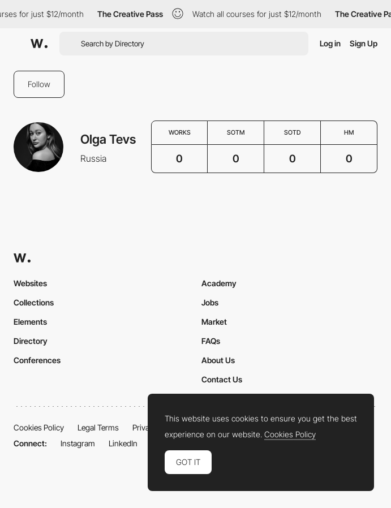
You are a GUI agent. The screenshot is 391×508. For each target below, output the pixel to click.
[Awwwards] (39, 43)
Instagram (78, 443)
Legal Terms (98, 427)
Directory (31, 341)
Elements (30, 321)
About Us (218, 360)
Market (214, 321)
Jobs (209, 302)
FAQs (210, 341)
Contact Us (221, 379)
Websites (30, 283)
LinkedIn (123, 443)
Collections (34, 302)
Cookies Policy (39, 427)
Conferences (37, 360)
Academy (219, 283)
